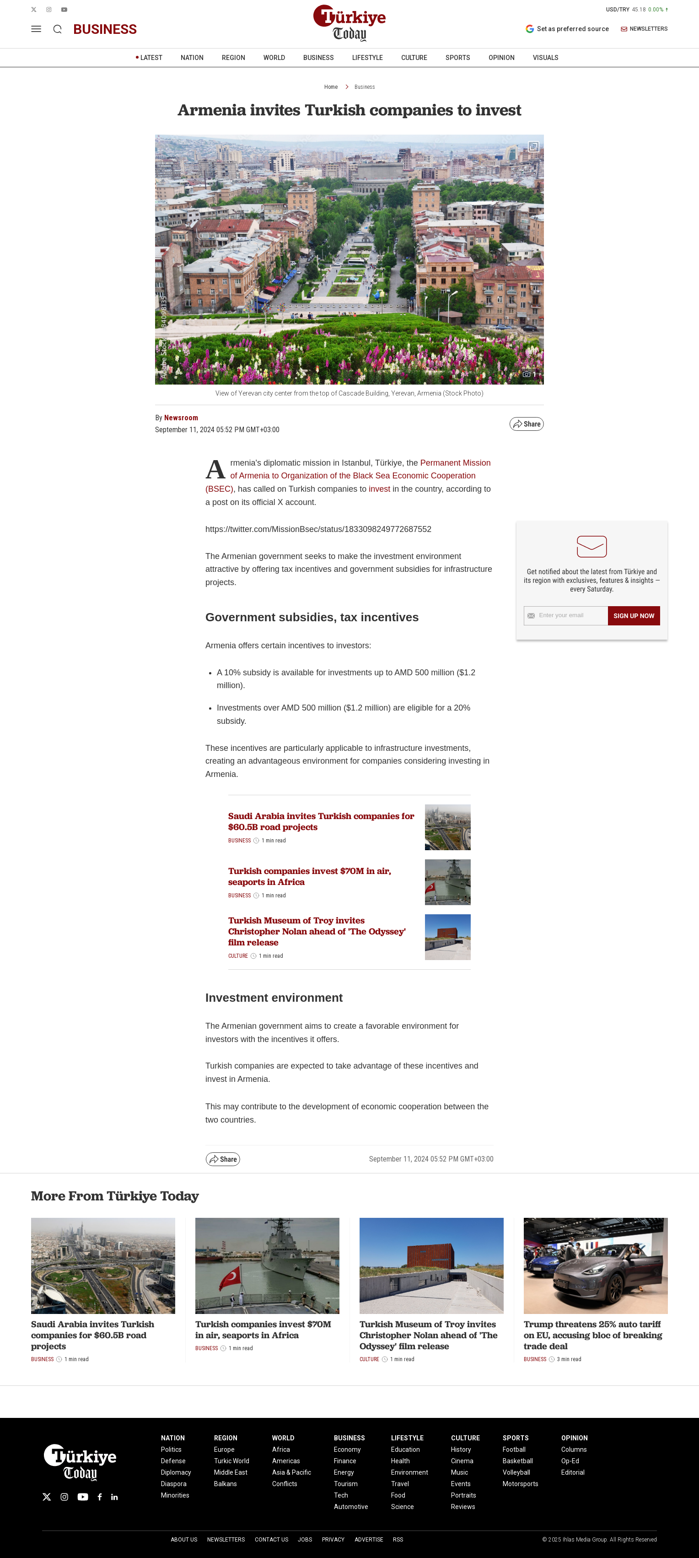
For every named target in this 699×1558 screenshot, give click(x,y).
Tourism (346, 1484)
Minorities (175, 1495)
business (105, 29)
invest (379, 489)
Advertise (369, 1539)
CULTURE (414, 57)
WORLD (274, 57)
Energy (344, 1472)
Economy (347, 1449)
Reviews (463, 1506)
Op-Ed (570, 1461)
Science (402, 1506)
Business (365, 87)
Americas (286, 1461)
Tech (341, 1495)
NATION (192, 57)
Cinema (462, 1461)
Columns (574, 1449)
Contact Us (271, 1539)
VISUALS (546, 57)
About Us (184, 1539)
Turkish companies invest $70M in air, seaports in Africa (309, 876)
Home (331, 87)
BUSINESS (318, 57)
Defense (173, 1461)
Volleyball (516, 1472)
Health (400, 1461)
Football (514, 1449)
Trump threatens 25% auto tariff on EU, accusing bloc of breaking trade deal (593, 1335)
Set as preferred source (567, 28)
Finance (345, 1461)
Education (405, 1449)
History (461, 1449)
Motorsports (520, 1484)
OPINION (502, 57)
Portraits (463, 1495)
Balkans (225, 1484)
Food (398, 1495)
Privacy (333, 1539)
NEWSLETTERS (644, 29)
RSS (398, 1539)
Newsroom (181, 417)
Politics (171, 1449)
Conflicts (284, 1484)
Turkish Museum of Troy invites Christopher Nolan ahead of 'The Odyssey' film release (317, 931)
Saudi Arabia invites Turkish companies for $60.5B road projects (321, 821)
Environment (409, 1472)
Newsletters (226, 1539)
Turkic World (231, 1461)
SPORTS (458, 57)
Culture (238, 956)
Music (459, 1472)
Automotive (351, 1506)
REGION (233, 57)
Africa (281, 1449)
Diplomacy (176, 1472)
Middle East (230, 1472)
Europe (224, 1449)
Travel (400, 1484)
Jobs (305, 1539)
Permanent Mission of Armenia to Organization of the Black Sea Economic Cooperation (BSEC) (348, 476)
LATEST (151, 57)
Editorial (573, 1472)
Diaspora (174, 1484)
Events (461, 1484)
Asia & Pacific (291, 1472)
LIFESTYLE (367, 57)
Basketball (518, 1461)
